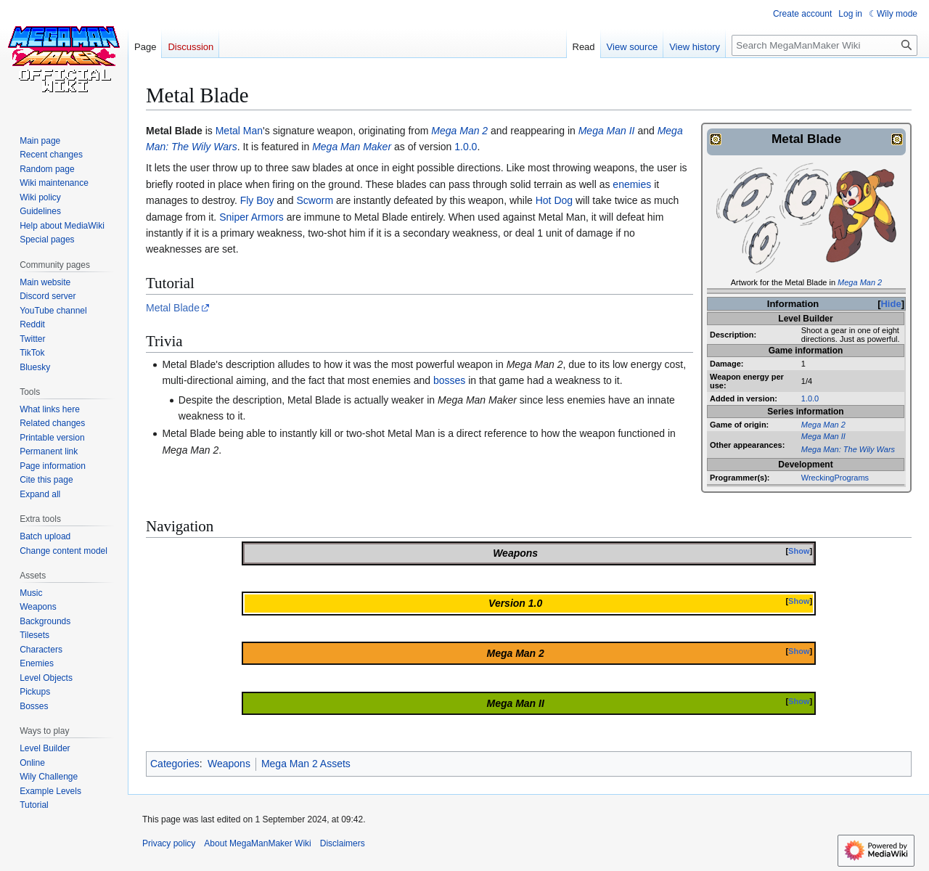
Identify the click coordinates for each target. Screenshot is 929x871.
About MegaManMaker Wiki (257, 843)
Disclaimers (342, 843)
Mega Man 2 (860, 282)
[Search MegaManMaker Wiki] (824, 45)
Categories (175, 763)
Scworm (315, 200)
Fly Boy (257, 200)
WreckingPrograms (835, 477)
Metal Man (239, 130)
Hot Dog (554, 200)
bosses (449, 380)
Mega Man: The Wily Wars (848, 449)
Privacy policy (168, 843)
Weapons (229, 763)
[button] (40, 494)
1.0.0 (810, 398)
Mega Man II (823, 436)
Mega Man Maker (351, 146)
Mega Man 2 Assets (306, 763)
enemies (632, 184)
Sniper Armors (251, 217)
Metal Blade (173, 308)
